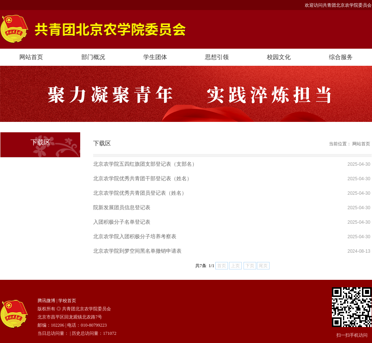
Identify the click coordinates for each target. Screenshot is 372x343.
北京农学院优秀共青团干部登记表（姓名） (142, 178)
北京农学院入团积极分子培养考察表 (134, 236)
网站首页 (31, 57)
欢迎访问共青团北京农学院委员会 (338, 5)
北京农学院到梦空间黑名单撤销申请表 (137, 251)
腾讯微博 (46, 300)
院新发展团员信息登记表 (121, 207)
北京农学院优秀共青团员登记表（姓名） (140, 193)
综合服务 (341, 57)
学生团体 (155, 57)
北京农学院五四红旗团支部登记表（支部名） (145, 164)
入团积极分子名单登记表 (121, 222)
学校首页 (67, 300)
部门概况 (93, 57)
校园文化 (279, 57)
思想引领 (217, 57)
